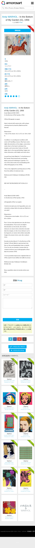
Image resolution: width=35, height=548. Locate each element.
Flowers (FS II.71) (9, 517)
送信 (17, 319)
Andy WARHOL (10, 17)
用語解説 (29, 531)
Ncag (20, 22)
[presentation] (17, 313)
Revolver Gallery (9, 518)
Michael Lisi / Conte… (9, 382)
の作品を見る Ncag (17, 350)
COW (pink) (26, 489)
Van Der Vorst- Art (9, 409)
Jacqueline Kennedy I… (25, 380)
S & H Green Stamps (26, 462)
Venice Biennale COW (9, 380)
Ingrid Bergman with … (9, 408)
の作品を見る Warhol (17, 346)
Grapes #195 (9, 489)
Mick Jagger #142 (9, 462)
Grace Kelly (26, 435)
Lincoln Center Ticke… (9, 435)
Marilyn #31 (26, 408)
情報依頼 (17, 30)
